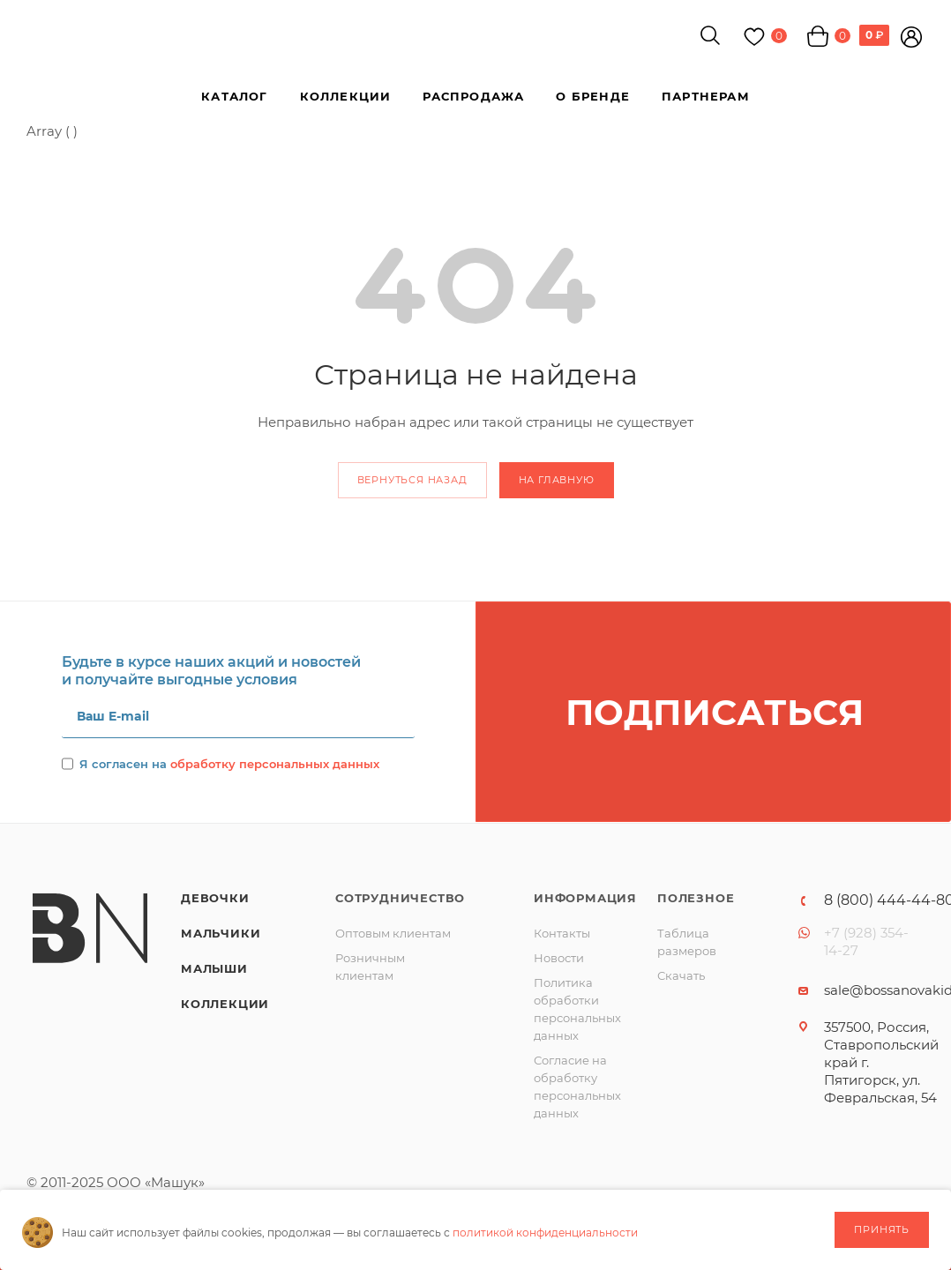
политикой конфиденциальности (545, 1232)
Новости (559, 958)
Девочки (215, 898)
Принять (882, 1229)
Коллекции (225, 1004)
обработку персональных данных (274, 764)
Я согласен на (229, 764)
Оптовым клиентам (393, 933)
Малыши (214, 968)
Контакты (562, 933)
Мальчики (220, 933)
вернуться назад (412, 480)
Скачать (681, 975)
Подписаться (715, 712)
